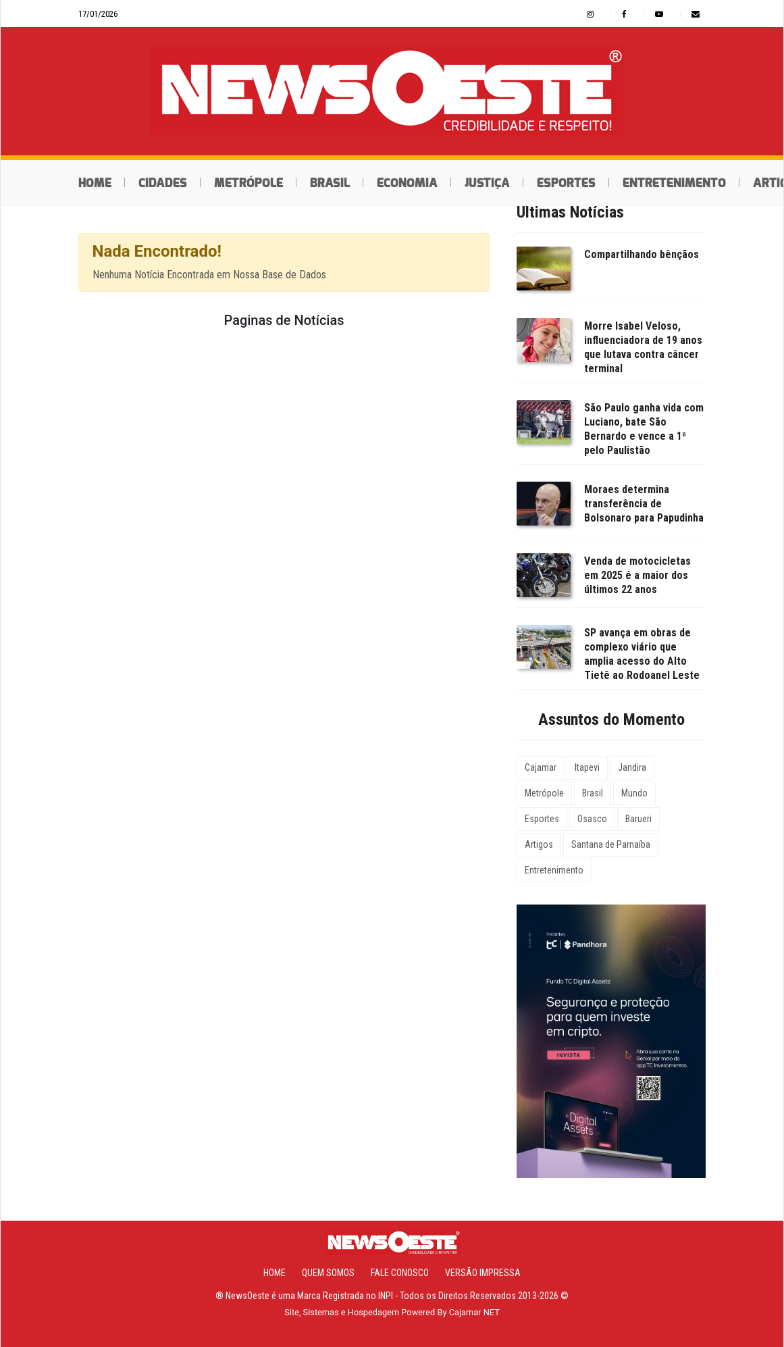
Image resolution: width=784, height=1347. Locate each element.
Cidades (162, 183)
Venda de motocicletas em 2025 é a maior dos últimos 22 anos (637, 575)
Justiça (487, 183)
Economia (407, 183)
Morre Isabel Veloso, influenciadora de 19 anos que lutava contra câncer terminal (643, 347)
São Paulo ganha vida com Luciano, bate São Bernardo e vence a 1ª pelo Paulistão (644, 429)
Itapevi (587, 767)
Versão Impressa (483, 1272)
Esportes (566, 183)
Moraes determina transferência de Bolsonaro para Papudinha (644, 503)
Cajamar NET (474, 1312)
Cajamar (540, 767)
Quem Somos (328, 1272)
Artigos (539, 844)
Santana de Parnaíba (610, 844)
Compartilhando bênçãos (641, 254)
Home (94, 183)
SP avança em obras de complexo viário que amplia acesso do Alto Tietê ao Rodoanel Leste (642, 654)
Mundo (634, 793)
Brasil (330, 183)
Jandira (632, 767)
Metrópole (248, 183)
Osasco (592, 818)
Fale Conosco (400, 1272)
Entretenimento (674, 183)
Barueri (638, 818)
